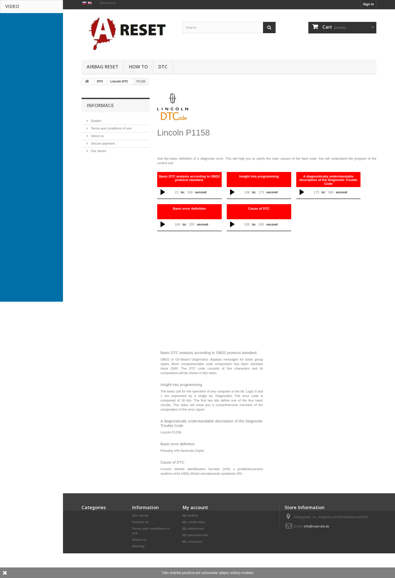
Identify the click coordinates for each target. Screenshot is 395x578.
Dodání (96, 142)
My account (195, 507)
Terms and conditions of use (110, 150)
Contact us (140, 522)
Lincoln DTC (119, 81)
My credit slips (193, 522)
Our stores (98, 172)
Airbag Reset (102, 67)
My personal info (195, 535)
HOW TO (138, 67)
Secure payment (102, 165)
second (201, 192)
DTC (163, 67)
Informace (100, 129)
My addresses (193, 528)
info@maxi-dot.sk (316, 526)
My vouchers (192, 542)
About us (97, 157)
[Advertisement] (263, 118)
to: (183, 192)
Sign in (368, 4)
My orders (190, 515)
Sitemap (138, 546)
